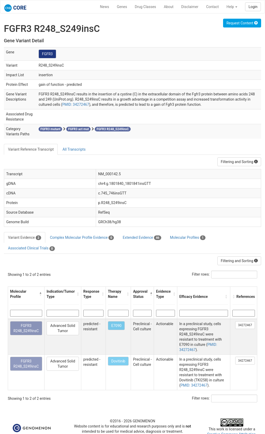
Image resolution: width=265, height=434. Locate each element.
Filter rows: (201, 274)
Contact (212, 7)
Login (252, 7)
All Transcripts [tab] (73, 149)
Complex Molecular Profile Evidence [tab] (82, 237)
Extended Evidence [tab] (142, 237)
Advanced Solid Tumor (62, 328)
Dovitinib (118, 361)
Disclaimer (189, 7)
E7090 (116, 326)
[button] (40, 294)
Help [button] (231, 7)
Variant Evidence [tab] (24, 237)
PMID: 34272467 (75, 104)
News (104, 7)
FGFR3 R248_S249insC (26, 328)
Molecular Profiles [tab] (187, 237)
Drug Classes (145, 7)
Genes (122, 7)
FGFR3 (47, 54)
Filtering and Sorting (239, 162)
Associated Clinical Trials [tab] (31, 248)
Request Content (242, 23)
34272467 (245, 325)
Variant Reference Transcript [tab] (31, 149)
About (168, 7)
